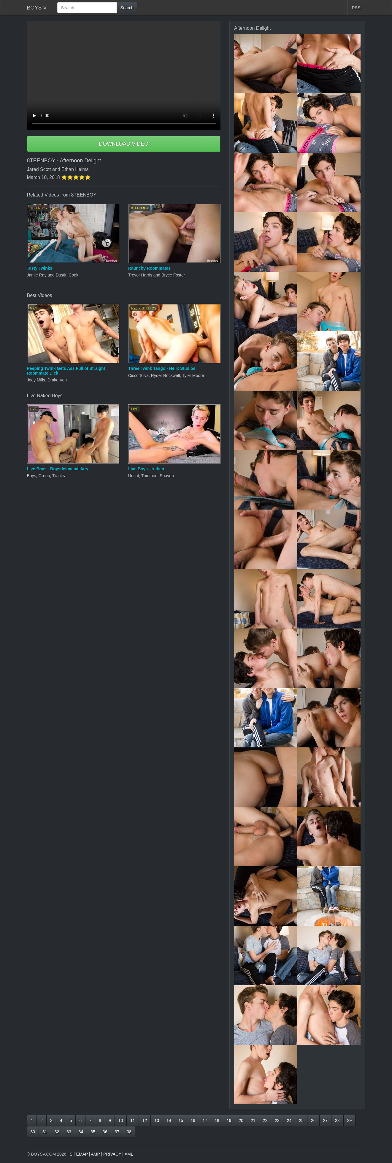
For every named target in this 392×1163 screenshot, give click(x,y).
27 (325, 1120)
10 (120, 1120)
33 (68, 1131)
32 (57, 1131)
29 (349, 1120)
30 (33, 1131)
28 (337, 1120)
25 (301, 1120)
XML (129, 1154)
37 (117, 1131)
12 (144, 1120)
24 (289, 1120)
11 (132, 1120)
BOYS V (37, 8)
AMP (95, 1154)
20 (241, 1120)
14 (168, 1120)
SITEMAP (79, 1154)
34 (81, 1131)
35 (93, 1131)
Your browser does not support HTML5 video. (124, 75)
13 (156, 1120)
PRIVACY (112, 1154)
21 (253, 1120)
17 (205, 1120)
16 (193, 1120)
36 (105, 1131)
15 (181, 1120)
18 (217, 1120)
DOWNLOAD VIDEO (123, 144)
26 (313, 1120)
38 (129, 1131)
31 (44, 1131)
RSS (356, 7)
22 (265, 1120)
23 (277, 1120)
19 (229, 1120)
